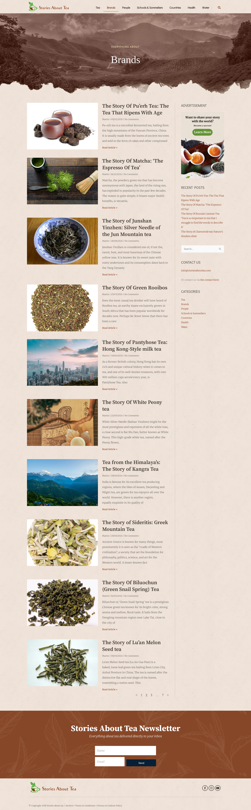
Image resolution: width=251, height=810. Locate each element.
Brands (111, 7)
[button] (219, 7)
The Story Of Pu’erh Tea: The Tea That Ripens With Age (135, 109)
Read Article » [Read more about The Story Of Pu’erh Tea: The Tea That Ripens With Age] (109, 147)
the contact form (209, 279)
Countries (175, 7)
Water (205, 7)
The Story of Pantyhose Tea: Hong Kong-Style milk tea (134, 345)
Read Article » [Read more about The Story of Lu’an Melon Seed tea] (109, 689)
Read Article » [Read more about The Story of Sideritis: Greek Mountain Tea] (109, 569)
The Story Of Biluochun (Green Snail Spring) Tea (130, 586)
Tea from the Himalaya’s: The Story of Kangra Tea (131, 465)
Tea (98, 7)
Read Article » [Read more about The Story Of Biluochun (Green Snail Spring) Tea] (109, 629)
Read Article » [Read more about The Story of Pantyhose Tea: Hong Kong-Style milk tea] (109, 389)
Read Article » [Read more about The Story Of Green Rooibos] (109, 327)
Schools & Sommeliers (150, 7)
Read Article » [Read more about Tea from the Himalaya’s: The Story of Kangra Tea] (109, 509)
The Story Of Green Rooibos (134, 288)
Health (191, 7)
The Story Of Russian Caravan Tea (200, 213)
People (126, 7)
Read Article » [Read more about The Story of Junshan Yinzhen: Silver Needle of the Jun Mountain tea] (109, 274)
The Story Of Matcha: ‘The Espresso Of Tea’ (132, 164)
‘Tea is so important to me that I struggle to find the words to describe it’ (202, 223)
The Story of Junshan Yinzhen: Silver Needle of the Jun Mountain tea (131, 228)
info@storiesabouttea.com (196, 270)
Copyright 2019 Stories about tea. (47, 805)
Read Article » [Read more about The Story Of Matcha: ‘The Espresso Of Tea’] (109, 207)
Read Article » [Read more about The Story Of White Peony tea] (109, 449)
